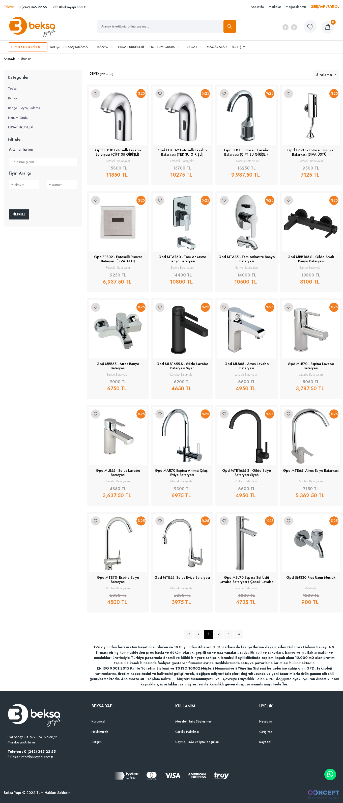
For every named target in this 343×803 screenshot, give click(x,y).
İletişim (97, 741)
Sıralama (324, 74)
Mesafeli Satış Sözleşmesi (193, 721)
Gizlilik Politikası (187, 731)
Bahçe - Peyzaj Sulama (24, 107)
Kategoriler (18, 77)
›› (239, 633)
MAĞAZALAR (217, 46)
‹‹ (188, 633)
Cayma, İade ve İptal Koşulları (197, 741)
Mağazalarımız (296, 6)
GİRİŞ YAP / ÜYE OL (324, 6)
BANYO (104, 46)
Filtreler (15, 139)
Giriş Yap (266, 731)
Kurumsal (98, 721)
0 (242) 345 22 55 (32, 7)
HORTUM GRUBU (164, 46)
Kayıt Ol (265, 741)
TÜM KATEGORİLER (27, 47)
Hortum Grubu (18, 117)
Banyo (12, 98)
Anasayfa (257, 6)
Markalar (275, 6)
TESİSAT (193, 46)
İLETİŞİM (238, 46)
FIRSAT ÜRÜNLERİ (131, 46)
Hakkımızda (100, 731)
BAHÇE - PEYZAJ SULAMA (71, 46)
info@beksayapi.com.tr (69, 7)
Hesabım (265, 721)
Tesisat (12, 88)
